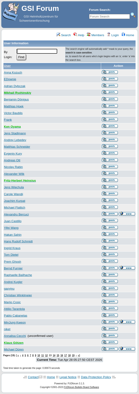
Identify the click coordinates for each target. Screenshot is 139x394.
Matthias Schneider (17, 146)
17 (65, 355)
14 (54, 355)
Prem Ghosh (12, 261)
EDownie (10, 79)
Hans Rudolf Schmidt (18, 241)
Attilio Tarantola (14, 309)
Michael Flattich (14, 207)
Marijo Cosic (12, 302)
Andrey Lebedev (15, 140)
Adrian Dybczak (14, 86)
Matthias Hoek (13, 106)
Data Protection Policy (96, 377)
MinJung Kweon (15, 322)
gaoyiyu (9, 288)
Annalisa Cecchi (15, 336)
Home (128, 35)
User (7, 66)
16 (61, 355)
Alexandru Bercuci (16, 214)
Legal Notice (68, 377)
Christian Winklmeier (18, 295)
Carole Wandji (13, 194)
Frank (8, 119)
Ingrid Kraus (12, 248)
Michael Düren (14, 349)
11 (42, 355)
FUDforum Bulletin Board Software (81, 387)
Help (79, 35)
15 (58, 355)
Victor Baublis (13, 113)
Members (95, 35)
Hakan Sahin (12, 234)
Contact (33, 377)
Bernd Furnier (13, 268)
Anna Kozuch (13, 72)
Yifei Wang (11, 227)
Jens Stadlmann (15, 133)
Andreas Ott (12, 160)
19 (73, 355)
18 (69, 355)
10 (38, 355)
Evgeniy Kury (13, 153)
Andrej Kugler (13, 282)
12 (46, 355)
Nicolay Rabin (13, 167)
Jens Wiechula (14, 187)
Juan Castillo (12, 221)
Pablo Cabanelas (15, 315)
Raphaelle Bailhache (18, 275)
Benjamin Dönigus (16, 99)
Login (113, 35)
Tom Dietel (11, 254)
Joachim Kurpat (14, 201)
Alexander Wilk (14, 174)
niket (7, 329)
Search (64, 35)
